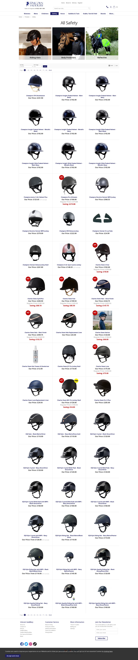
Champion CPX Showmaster (35, 96)
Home (63, 3)
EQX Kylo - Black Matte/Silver (36, 434)
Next (50, 70)
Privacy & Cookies (49, 626)
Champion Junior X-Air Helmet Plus (35, 197)
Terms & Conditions (50, 630)
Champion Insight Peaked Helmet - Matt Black (69, 96)
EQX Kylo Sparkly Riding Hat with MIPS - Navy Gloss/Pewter (102, 604)
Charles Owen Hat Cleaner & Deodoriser (35, 366)
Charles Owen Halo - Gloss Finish (102, 299)
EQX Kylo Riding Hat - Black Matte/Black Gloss (69, 536)
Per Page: (38, 65)
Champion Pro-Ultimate (69, 197)
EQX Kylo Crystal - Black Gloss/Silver (102, 434)
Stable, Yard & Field (90, 14)
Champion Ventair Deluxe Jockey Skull (35, 265)
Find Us (22, 628)
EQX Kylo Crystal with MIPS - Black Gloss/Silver (102, 502)
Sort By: (26, 65)
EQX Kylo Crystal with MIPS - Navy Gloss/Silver (35, 536)
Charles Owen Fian (69, 299)
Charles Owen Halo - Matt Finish (35, 332)
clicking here (108, 651)
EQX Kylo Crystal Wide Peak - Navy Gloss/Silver (102, 468)
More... (111, 14)
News (21, 636)
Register (80, 3)
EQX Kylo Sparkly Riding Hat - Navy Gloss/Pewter (35, 604)
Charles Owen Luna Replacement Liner (36, 400)
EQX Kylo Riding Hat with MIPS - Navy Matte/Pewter (69, 570)
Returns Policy (49, 624)
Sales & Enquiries (35, 8)
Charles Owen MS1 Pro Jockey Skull (69, 400)
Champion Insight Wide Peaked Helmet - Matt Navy (35, 164)
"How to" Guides (74, 624)
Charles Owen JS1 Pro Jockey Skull (69, 366)
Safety (54, 14)
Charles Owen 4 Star (102, 265)
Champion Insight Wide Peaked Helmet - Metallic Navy (102, 164)
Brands (103, 14)
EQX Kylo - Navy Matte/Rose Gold (69, 434)
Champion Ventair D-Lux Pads (102, 231)
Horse (62, 14)
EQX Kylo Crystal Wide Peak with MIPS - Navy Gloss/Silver (69, 502)
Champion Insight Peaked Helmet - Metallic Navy (69, 130)
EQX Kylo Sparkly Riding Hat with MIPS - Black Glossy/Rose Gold (69, 604)
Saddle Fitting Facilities (26, 632)
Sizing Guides (48, 632)
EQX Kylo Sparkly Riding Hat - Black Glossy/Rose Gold (102, 570)
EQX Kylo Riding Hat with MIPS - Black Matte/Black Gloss (35, 570)
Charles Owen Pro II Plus (102, 400)
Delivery (74, 3)
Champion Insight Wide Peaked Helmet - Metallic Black (69, 164)
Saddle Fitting (23, 630)
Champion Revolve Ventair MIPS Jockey (102, 197)
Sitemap (72, 628)
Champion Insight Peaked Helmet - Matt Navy (102, 96)
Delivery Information (50, 628)
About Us (68, 3)
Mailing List (73, 626)
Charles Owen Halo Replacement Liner (69, 332)
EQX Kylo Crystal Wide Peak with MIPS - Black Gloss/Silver (35, 502)
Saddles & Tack (73, 14)
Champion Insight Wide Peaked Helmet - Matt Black (102, 130)
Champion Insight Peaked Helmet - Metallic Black (35, 130)
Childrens (44, 14)
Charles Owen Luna (102, 366)
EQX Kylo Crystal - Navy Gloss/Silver (35, 468)
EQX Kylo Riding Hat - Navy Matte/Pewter (102, 535)
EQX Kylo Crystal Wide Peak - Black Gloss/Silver (69, 468)
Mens (36, 14)
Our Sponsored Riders (26, 634)
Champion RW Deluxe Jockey (69, 231)
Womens (27, 14)
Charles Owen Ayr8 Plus (36, 299)
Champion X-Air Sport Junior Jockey (69, 265)
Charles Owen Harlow (102, 332)
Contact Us (23, 626)
